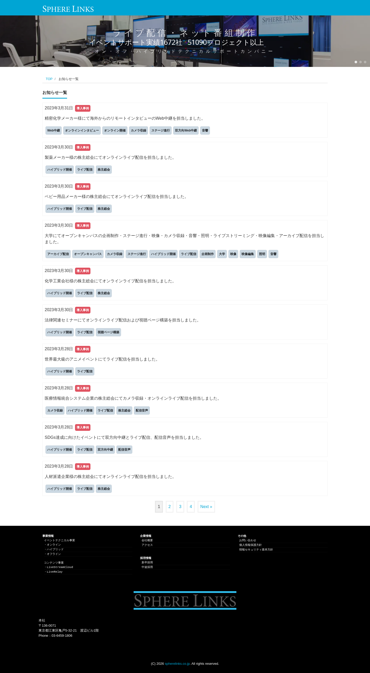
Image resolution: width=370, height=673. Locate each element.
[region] (185, 41)
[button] (356, 62)
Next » (206, 506)
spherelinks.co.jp (177, 664)
